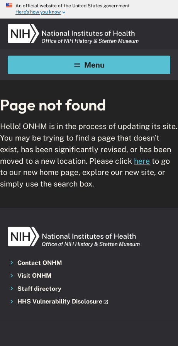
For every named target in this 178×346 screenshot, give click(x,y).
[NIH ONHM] (73, 26)
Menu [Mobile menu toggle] (89, 64)
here (142, 160)
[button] (89, 302)
